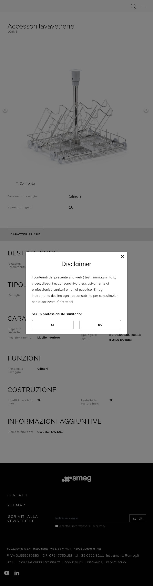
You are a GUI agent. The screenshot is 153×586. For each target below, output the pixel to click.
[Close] (122, 256)
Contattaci (65, 302)
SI (52, 324)
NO (100, 324)
